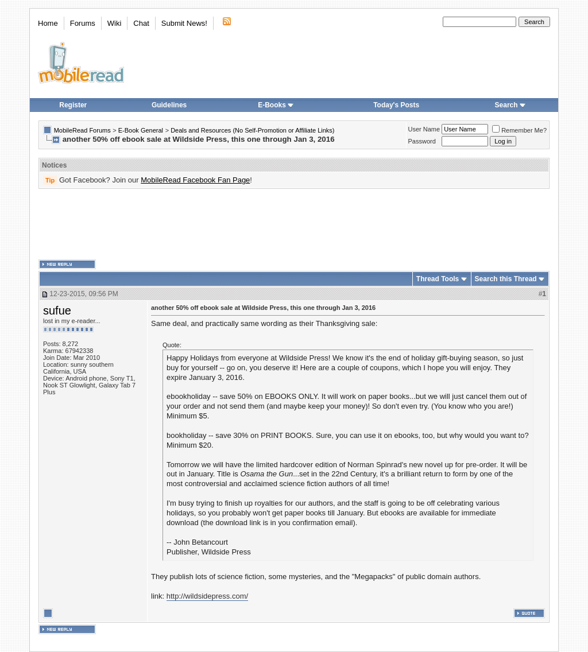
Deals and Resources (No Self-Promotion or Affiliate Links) (252, 130)
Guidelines (169, 105)
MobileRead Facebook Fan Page (195, 180)
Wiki (114, 23)
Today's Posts (396, 105)
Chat (141, 23)
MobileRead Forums (82, 130)
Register (73, 105)
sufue (57, 310)
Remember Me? (519, 130)
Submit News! (184, 23)
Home (48, 23)
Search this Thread (506, 279)
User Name (424, 129)
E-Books (276, 105)
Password (422, 141)
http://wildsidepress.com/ (207, 596)
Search (510, 105)
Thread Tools (437, 279)
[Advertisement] (294, 224)
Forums (82, 23)
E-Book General (140, 130)
